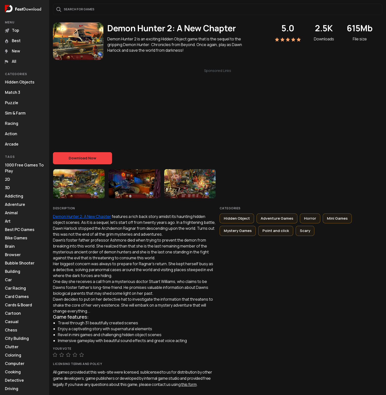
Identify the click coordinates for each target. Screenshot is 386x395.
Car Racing (15, 288)
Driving (11, 388)
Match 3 (12, 92)
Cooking (13, 372)
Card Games (17, 296)
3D (7, 187)
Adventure (15, 204)
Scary (305, 230)
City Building (17, 338)
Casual (11, 321)
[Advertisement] (217, 107)
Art (8, 221)
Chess (11, 330)
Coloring (13, 355)
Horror (310, 218)
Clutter (11, 346)
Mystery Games (238, 230)
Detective (14, 380)
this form (188, 384)
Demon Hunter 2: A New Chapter (82, 216)
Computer (14, 363)
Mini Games (337, 218)
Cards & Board (18, 305)
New (12, 51)
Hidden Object (237, 218)
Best (13, 40)
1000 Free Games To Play (24, 168)
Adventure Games (277, 218)
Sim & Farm (15, 113)
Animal (11, 212)
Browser (13, 254)
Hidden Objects (19, 82)
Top (12, 30)
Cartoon (13, 313)
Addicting (14, 196)
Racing (11, 123)
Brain (10, 246)
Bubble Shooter (19, 263)
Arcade (11, 144)
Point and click (275, 230)
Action (11, 133)
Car (8, 279)
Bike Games (16, 238)
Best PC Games (19, 229)
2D (7, 179)
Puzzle (11, 102)
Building (12, 271)
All (10, 61)
